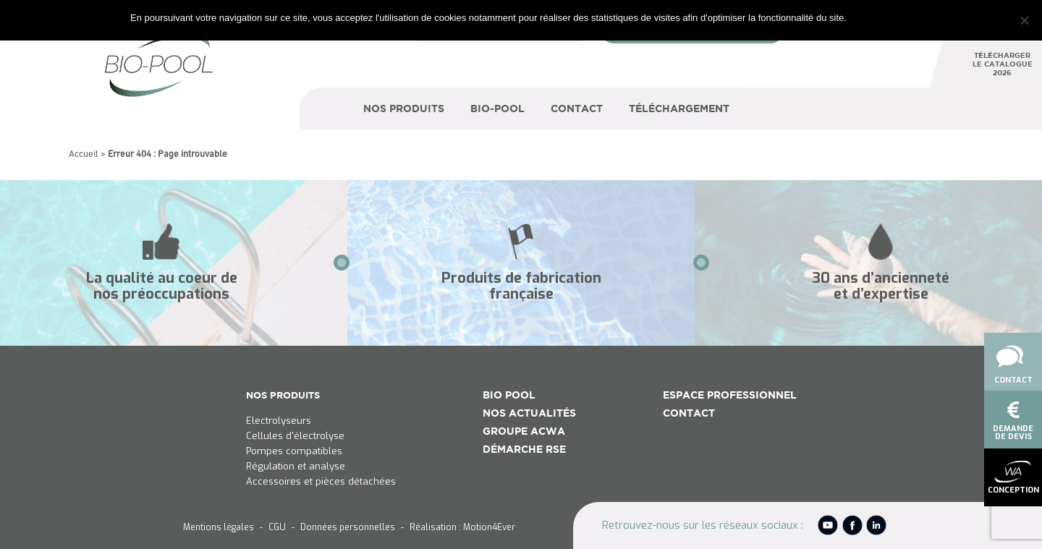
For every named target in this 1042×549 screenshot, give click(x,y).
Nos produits (403, 108)
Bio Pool (509, 395)
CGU (277, 527)
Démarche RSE (524, 449)
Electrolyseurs (278, 421)
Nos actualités (529, 413)
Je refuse (892, 18)
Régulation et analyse (295, 466)
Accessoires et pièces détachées (321, 482)
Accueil (83, 154)
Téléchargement (679, 108)
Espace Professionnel (730, 395)
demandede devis (1013, 420)
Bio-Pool (497, 108)
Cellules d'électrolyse (295, 436)
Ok (860, 18)
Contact (1010, 363)
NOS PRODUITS (283, 395)
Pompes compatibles (294, 451)
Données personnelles (347, 527)
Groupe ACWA (524, 431)
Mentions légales (218, 527)
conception (1013, 478)
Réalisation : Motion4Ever (462, 527)
